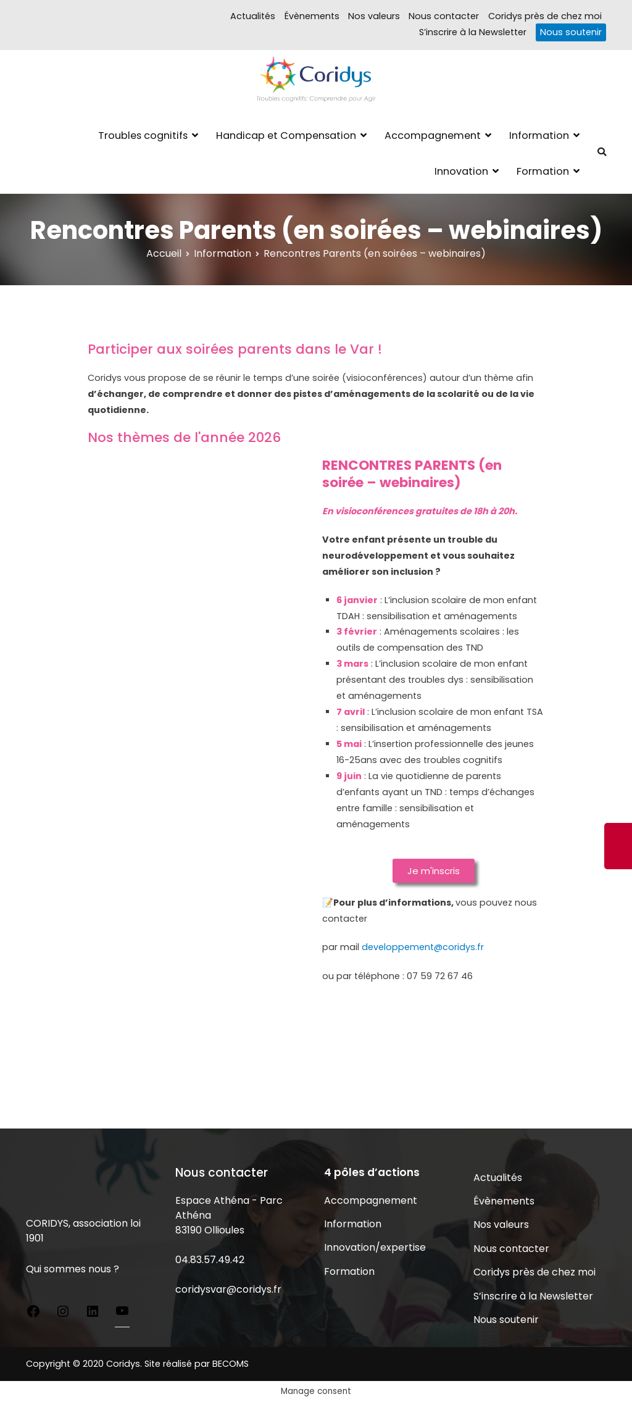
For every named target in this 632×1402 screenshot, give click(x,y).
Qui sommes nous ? (72, 1269)
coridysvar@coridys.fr (228, 1289)
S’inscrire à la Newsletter (472, 32)
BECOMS (230, 1364)
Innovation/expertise (375, 1247)
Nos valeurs (374, 16)
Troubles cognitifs (143, 135)
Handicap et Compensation (286, 135)
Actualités (252, 16)
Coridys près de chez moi (545, 16)
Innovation (461, 171)
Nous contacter (444, 16)
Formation (543, 171)
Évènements (312, 16)
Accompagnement (433, 135)
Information (539, 135)
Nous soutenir (571, 32)
